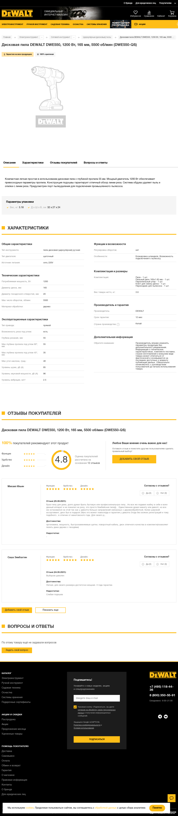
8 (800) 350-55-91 (162, 695)
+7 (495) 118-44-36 (162, 688)
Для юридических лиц (146, 3)
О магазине (8, 775)
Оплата (6, 761)
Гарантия (7, 770)
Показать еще (50, 610)
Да (148, 493)
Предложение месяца (14, 729)
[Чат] (172, 798)
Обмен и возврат (11, 766)
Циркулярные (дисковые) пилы (97, 37)
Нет (163, 493)
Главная (6, 37)
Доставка (7, 751)
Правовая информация (14, 780)
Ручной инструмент (37, 24)
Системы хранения (97, 24)
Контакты (7, 785)
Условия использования (84, 728)
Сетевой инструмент (60, 37)
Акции (140, 24)
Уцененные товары (12, 734)
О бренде (128, 3)
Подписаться (97, 739)
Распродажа (9, 720)
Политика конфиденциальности (87, 725)
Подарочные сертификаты (16, 702)
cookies (30, 808)
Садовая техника (60, 24)
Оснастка (78, 24)
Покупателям (165, 3)
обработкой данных (105, 808)
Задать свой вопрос (17, 650)
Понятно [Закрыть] (157, 808)
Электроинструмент (12, 24)
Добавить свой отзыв (134, 459)
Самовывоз (8, 756)
